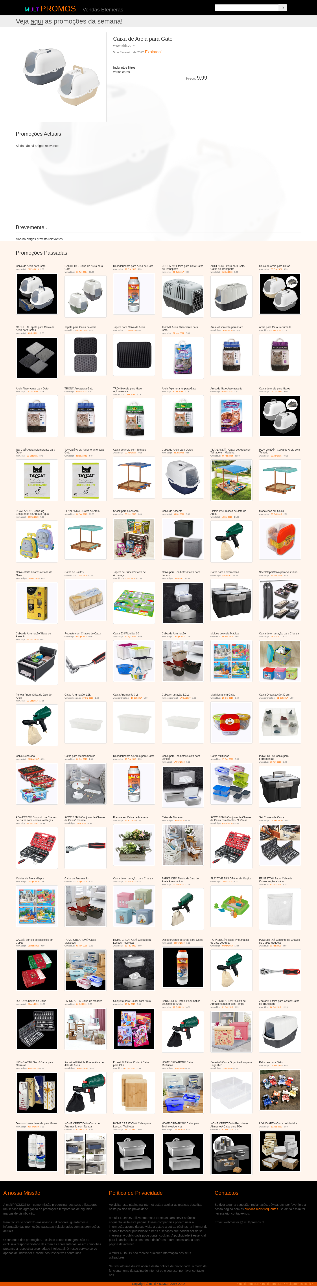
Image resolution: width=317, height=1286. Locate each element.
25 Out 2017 (227, 698)
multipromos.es (272, 1284)
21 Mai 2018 (81, 392)
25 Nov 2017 (33, 759)
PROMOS (58, 8)
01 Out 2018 (227, 272)
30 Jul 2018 (178, 392)
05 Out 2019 (33, 1068)
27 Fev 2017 (227, 575)
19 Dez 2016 (130, 578)
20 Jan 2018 (81, 759)
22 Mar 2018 (32, 823)
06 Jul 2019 (81, 1004)
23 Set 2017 (276, 637)
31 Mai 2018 (227, 823)
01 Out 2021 (33, 333)
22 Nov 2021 (81, 456)
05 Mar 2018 (32, 392)
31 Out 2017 (282, 698)
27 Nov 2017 (178, 333)
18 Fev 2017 (179, 578)
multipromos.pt (249, 1284)
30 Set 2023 (130, 330)
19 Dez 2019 (81, 1068)
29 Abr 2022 (130, 453)
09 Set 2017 (227, 637)
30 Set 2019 (275, 1007)
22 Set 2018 (130, 881)
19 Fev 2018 (275, 762)
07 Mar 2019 (227, 946)
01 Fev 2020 (276, 392)
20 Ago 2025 (82, 514)
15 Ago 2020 (276, 1127)
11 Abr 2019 (275, 946)
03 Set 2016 (179, 514)
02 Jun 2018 (276, 820)
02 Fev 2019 (81, 946)
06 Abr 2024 (227, 456)
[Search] (282, 7)
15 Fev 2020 (130, 1130)
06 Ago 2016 (130, 514)
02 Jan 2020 (129, 1068)
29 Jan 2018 (227, 330)
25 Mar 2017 (276, 575)
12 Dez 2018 (33, 946)
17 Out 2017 (87, 698)
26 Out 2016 (276, 514)
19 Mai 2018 (179, 820)
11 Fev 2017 (130, 269)
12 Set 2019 (178, 1007)
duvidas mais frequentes (261, 1209)
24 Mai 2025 (33, 517)
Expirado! (153, 52)
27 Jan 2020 (227, 1068)
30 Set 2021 (32, 456)
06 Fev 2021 (276, 269)
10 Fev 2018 (130, 759)
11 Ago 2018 (33, 881)
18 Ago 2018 (82, 881)
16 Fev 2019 (130, 946)
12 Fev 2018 (275, 330)
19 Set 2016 (227, 517)
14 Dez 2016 (33, 578)
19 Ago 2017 (179, 637)
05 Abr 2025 (276, 456)
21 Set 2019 (227, 1007)
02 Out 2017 (178, 272)
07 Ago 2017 (81, 637)
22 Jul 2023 (179, 453)
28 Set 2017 (32, 701)
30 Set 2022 (81, 330)
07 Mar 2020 (228, 1130)
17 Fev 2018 (179, 762)
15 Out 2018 (227, 881)
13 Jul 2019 (130, 1004)
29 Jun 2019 (33, 1004)
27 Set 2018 (178, 885)
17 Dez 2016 (82, 575)
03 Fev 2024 (81, 272)
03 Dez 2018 (276, 885)
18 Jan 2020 (179, 1068)
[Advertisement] (255, 62)
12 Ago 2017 (130, 637)
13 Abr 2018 (130, 820)
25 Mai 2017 (32, 639)
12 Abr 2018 (81, 823)
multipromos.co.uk (298, 1284)
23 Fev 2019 (33, 269)
